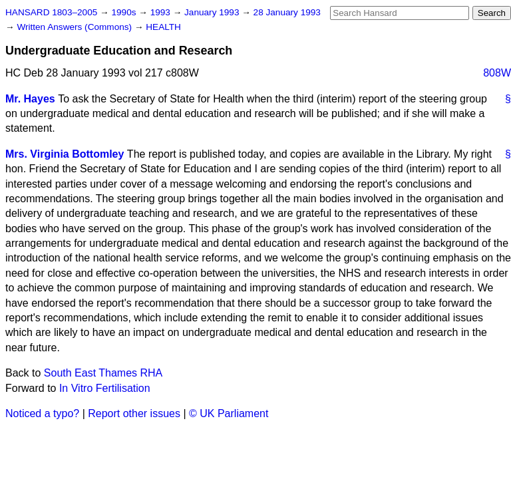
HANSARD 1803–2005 (51, 12)
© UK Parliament (228, 413)
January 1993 (213, 12)
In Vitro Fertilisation (104, 388)
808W (497, 73)
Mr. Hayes (30, 98)
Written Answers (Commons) (75, 27)
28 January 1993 (287, 12)
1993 (161, 12)
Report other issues (134, 413)
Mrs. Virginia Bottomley (64, 154)
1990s (124, 12)
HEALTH (163, 27)
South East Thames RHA (103, 373)
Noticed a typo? (42, 413)
